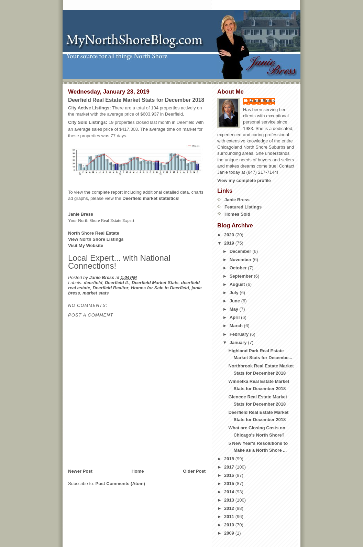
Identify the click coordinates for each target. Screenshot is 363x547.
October (239, 267)
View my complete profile (244, 180)
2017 (229, 467)
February (240, 334)
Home (137, 471)
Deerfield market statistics (150, 198)
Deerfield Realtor (111, 287)
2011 (229, 516)
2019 (229, 243)
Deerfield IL (117, 282)
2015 (229, 483)
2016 (229, 475)
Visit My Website (85, 245)
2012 (229, 508)
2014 (229, 491)
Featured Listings (243, 207)
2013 (229, 500)
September (242, 276)
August (238, 284)
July (235, 292)
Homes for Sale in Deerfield (160, 287)
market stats (95, 293)
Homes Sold (237, 214)
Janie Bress (262, 100)
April (235, 317)
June (235, 300)
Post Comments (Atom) (120, 483)
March (237, 325)
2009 (229, 533)
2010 (229, 524)
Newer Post (80, 471)
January (239, 342)
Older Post (194, 471)
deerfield (93, 282)
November (241, 259)
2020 (229, 234)
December (241, 251)
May (235, 309)
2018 (229, 458)
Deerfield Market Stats (155, 282)
